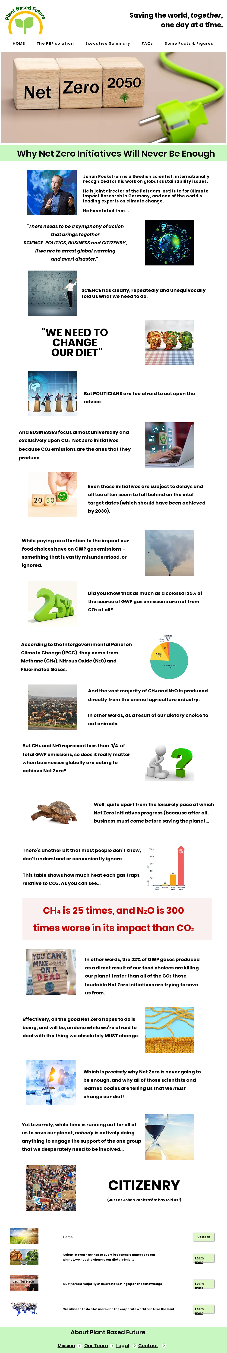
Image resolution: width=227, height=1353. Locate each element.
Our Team (96, 1345)
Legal (122, 1345)
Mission (66, 1345)
